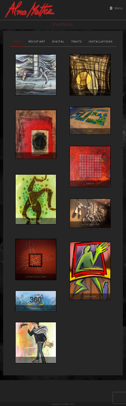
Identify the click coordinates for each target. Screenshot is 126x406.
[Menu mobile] (116, 8)
